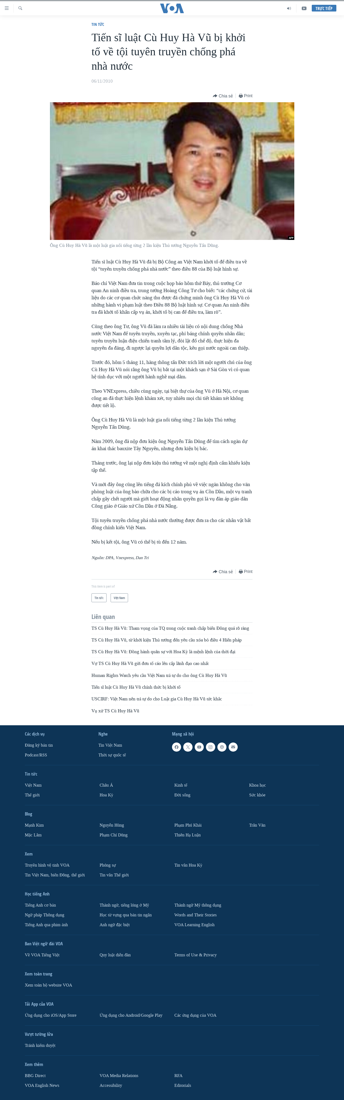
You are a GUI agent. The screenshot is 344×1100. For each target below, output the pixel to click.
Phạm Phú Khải (188, 825)
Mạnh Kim (34, 825)
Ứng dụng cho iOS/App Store (50, 1015)
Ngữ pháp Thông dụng (44, 915)
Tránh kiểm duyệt (40, 1045)
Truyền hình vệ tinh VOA (47, 865)
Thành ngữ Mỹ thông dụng (197, 905)
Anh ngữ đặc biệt (115, 925)
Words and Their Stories (195, 915)
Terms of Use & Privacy (195, 955)
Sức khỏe (257, 795)
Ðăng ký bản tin (39, 745)
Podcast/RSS (36, 755)
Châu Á (106, 785)
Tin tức (97, 24)
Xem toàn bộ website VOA (48, 985)
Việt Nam (33, 785)
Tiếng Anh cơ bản (40, 905)
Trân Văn (257, 825)
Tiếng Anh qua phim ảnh (46, 925)
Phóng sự (108, 865)
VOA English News (42, 1085)
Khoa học (257, 785)
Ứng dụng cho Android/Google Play (131, 1015)
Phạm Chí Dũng (114, 835)
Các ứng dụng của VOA (195, 1015)
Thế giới (32, 795)
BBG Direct (35, 1075)
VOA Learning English (194, 925)
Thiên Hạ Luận (187, 835)
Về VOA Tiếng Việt (42, 955)
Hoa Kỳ (106, 795)
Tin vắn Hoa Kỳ (188, 865)
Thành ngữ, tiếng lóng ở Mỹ (124, 905)
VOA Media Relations (119, 1075)
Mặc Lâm (33, 835)
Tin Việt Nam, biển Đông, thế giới (55, 875)
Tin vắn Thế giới (114, 875)
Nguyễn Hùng (112, 825)
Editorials (182, 1085)
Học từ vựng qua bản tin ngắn (126, 915)
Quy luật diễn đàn (115, 955)
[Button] (223, 96)
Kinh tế (180, 785)
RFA (178, 1075)
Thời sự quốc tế (112, 755)
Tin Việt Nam (110, 745)
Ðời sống (182, 795)
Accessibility (111, 1085)
